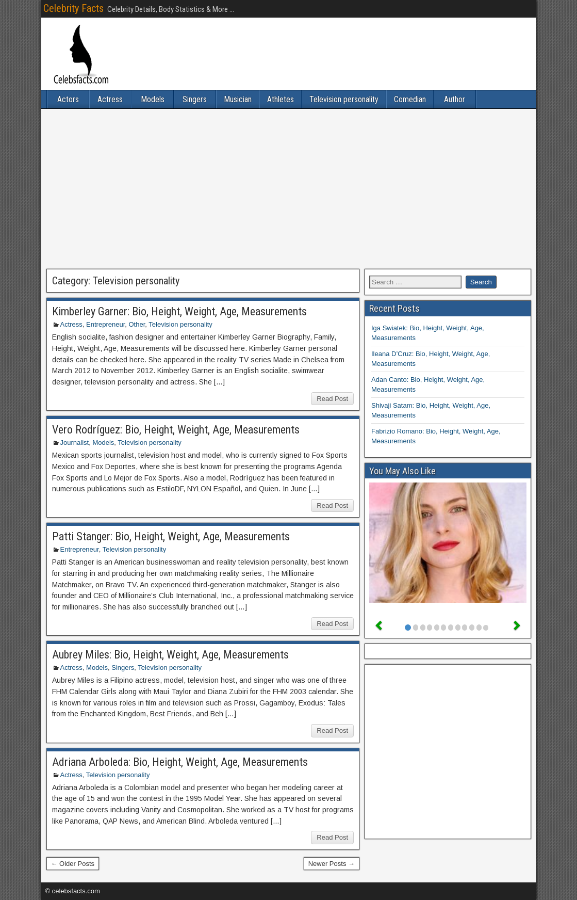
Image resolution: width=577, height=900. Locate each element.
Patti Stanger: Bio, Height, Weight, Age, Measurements (171, 536)
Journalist (74, 442)
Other (136, 324)
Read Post (332, 399)
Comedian (410, 99)
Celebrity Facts (73, 8)
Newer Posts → (331, 863)
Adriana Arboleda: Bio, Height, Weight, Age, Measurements (180, 762)
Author (454, 99)
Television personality (343, 99)
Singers (195, 99)
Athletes (280, 99)
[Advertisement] (289, 189)
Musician (238, 99)
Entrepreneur (105, 324)
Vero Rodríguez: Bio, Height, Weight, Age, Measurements (176, 429)
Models (152, 99)
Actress (110, 99)
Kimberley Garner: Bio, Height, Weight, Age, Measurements (179, 311)
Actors (68, 99)
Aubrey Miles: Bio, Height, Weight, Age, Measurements (170, 654)
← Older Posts (73, 863)
